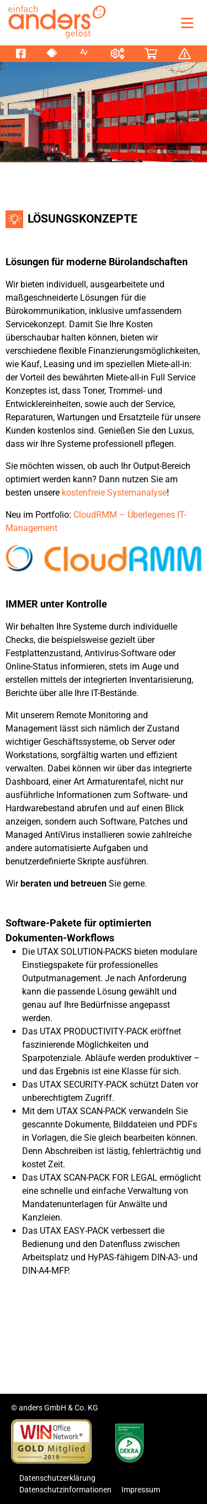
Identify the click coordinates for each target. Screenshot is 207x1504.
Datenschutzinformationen (65, 1489)
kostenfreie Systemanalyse (114, 492)
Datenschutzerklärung (57, 1478)
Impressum (140, 1489)
